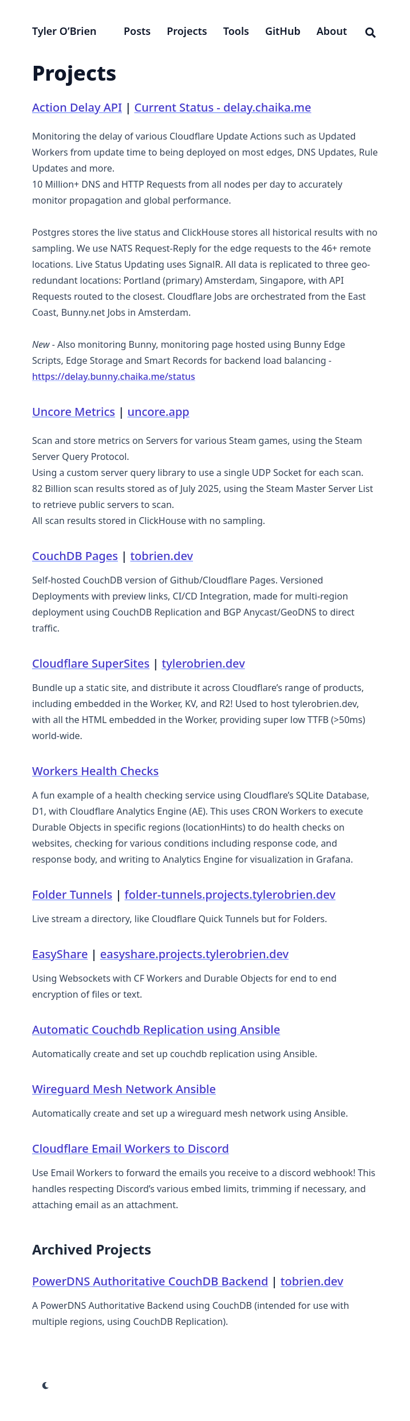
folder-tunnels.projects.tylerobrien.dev (230, 894)
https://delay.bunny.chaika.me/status (113, 376)
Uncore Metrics (73, 411)
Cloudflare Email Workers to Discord (130, 1148)
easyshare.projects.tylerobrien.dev (194, 954)
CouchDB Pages (75, 555)
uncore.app (158, 411)
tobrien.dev (161, 555)
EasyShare (60, 954)
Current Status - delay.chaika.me (222, 107)
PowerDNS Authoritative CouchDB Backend (150, 1281)
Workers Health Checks (95, 771)
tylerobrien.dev (203, 663)
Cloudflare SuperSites (90, 663)
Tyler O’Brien (64, 31)
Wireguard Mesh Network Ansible (124, 1089)
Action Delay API (77, 107)
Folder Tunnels (72, 894)
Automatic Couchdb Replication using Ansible (156, 1029)
